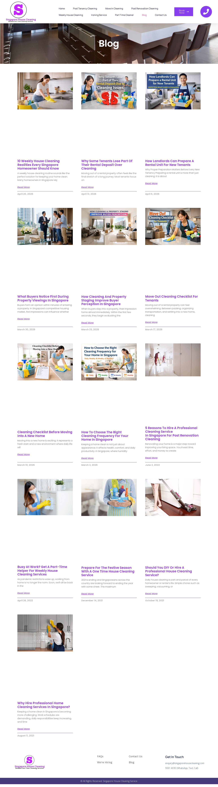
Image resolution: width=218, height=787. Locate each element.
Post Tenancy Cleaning (85, 8)
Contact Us (161, 15)
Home (62, 8)
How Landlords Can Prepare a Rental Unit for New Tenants (169, 163)
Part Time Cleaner (124, 15)
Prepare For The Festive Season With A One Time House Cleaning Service (107, 571)
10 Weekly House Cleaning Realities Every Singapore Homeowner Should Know (38, 165)
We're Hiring (104, 762)
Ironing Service (99, 15)
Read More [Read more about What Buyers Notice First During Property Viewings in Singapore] (23, 319)
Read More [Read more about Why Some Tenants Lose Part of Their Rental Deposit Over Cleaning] (87, 187)
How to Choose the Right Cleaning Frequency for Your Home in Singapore (104, 436)
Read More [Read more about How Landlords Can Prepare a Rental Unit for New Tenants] (151, 183)
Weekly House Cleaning (71, 15)
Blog (144, 15)
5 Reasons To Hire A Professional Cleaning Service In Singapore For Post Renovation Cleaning (171, 433)
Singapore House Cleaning (21, 19)
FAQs (100, 756)
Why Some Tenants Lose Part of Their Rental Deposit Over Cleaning (106, 165)
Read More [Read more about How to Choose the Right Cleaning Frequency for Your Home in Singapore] (87, 458)
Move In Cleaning (114, 8)
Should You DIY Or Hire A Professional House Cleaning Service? (168, 571)
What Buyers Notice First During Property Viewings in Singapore (43, 298)
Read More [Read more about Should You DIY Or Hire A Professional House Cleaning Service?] (151, 594)
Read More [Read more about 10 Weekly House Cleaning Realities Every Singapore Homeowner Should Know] (23, 187)
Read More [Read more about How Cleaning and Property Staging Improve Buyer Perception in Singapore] (87, 323)
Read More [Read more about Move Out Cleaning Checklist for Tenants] (151, 322)
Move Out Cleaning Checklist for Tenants (171, 298)
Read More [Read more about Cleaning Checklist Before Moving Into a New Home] (23, 454)
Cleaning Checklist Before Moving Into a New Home (44, 434)
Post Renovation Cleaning (144, 8)
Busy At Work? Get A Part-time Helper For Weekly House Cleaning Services (42, 571)
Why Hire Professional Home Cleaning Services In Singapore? (43, 705)
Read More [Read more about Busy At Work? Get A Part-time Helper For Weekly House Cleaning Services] (23, 593)
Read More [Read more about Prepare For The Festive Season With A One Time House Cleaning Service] (87, 594)
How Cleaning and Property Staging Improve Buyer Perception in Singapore (103, 300)
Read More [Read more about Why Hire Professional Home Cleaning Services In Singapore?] (23, 729)
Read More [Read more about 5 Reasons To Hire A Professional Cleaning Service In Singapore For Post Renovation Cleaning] (151, 458)
